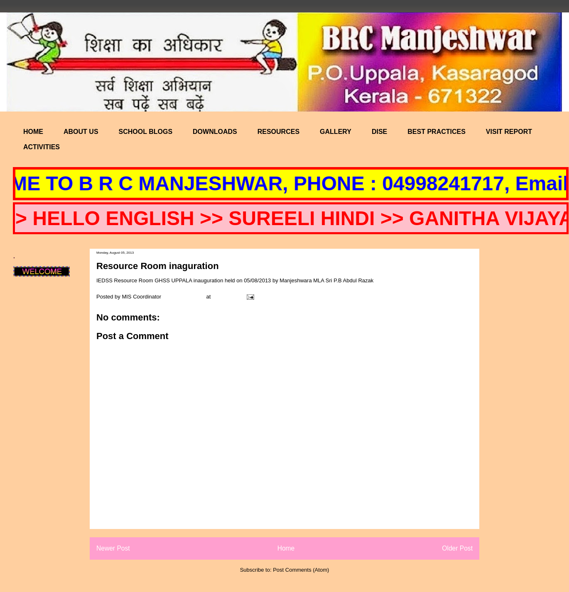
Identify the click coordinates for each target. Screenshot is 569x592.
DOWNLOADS (215, 131)
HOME (33, 131)
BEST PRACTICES (436, 131)
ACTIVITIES (41, 146)
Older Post (457, 548)
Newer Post (113, 548)
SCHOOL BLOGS (146, 131)
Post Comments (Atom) (301, 570)
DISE (379, 131)
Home (286, 548)
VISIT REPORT (509, 131)
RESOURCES (278, 131)
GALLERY (335, 131)
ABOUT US (81, 131)
